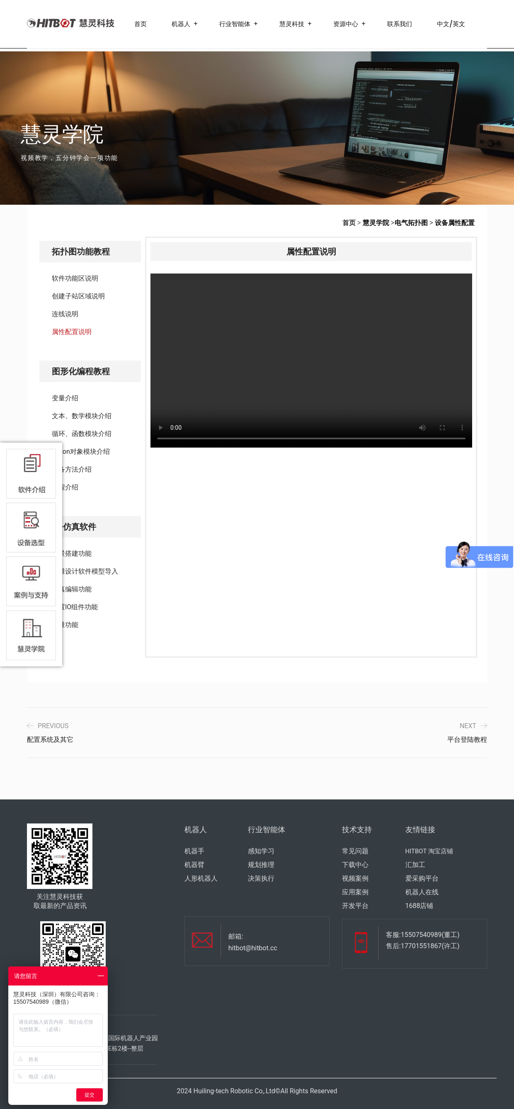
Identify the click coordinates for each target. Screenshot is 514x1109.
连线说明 (65, 314)
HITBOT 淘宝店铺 (429, 851)
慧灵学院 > (379, 222)
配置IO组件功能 (75, 607)
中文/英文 (451, 23)
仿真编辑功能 (72, 589)
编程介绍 (65, 487)
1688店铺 (419, 906)
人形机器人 (201, 878)
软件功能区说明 (75, 278)
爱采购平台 (422, 878)
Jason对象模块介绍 (81, 451)
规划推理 (261, 865)
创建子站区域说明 (78, 296)
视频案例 (355, 878)
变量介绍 (65, 398)
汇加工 (415, 865)
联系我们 (399, 23)
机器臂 (194, 865)
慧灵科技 (291, 23)
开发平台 (355, 906)
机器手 (194, 851)
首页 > (351, 222)
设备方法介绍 (72, 469)
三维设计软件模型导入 (85, 571)
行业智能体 (234, 23)
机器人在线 (422, 892)
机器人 (181, 23)
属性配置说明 (72, 332)
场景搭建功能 (72, 553)
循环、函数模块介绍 (82, 434)
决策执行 (261, 878)
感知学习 (261, 851)
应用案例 (355, 892)
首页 (140, 23)
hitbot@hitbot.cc (252, 948)
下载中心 (355, 865)
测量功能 (65, 625)
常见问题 (355, 851)
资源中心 (345, 23)
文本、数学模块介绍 (82, 416)
